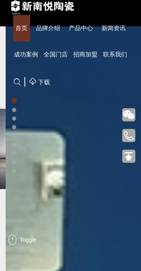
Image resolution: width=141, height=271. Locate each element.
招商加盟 (85, 54)
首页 (21, 28)
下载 (39, 81)
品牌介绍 (48, 28)
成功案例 (26, 54)
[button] (14, 101)
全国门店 (56, 54)
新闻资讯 (114, 28)
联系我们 (115, 54)
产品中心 (81, 28)
